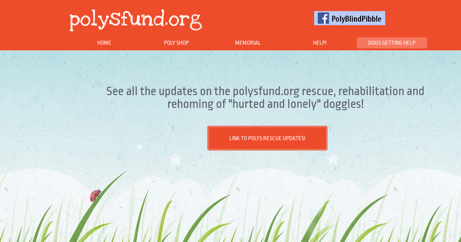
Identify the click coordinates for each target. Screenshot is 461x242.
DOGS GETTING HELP (391, 43)
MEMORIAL (248, 43)
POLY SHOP (176, 43)
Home (104, 43)
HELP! (320, 43)
